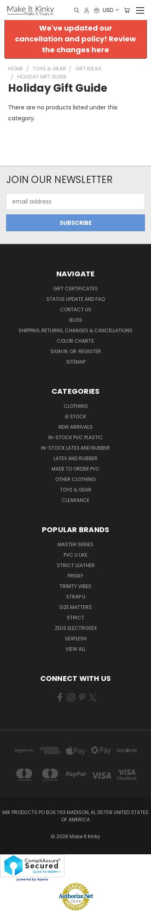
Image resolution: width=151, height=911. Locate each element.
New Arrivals (75, 427)
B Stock (75, 416)
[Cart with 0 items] (127, 10)
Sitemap (75, 361)
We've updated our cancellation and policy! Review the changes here (75, 39)
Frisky (75, 575)
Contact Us (75, 309)
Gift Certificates (75, 288)
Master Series (75, 544)
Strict (75, 617)
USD (110, 10)
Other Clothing (75, 479)
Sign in (59, 351)
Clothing (76, 406)
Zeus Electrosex (76, 628)
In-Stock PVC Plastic (75, 437)
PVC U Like (75, 554)
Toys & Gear (75, 489)
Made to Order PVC (76, 468)
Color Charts (75, 340)
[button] (75, 39)
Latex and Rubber (75, 458)
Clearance (75, 500)
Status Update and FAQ (75, 299)
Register (90, 351)
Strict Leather (76, 565)
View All (76, 649)
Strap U (75, 596)
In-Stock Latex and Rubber (75, 447)
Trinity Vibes (75, 586)
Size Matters (75, 607)
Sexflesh (76, 638)
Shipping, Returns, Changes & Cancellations (75, 330)
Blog (75, 320)
